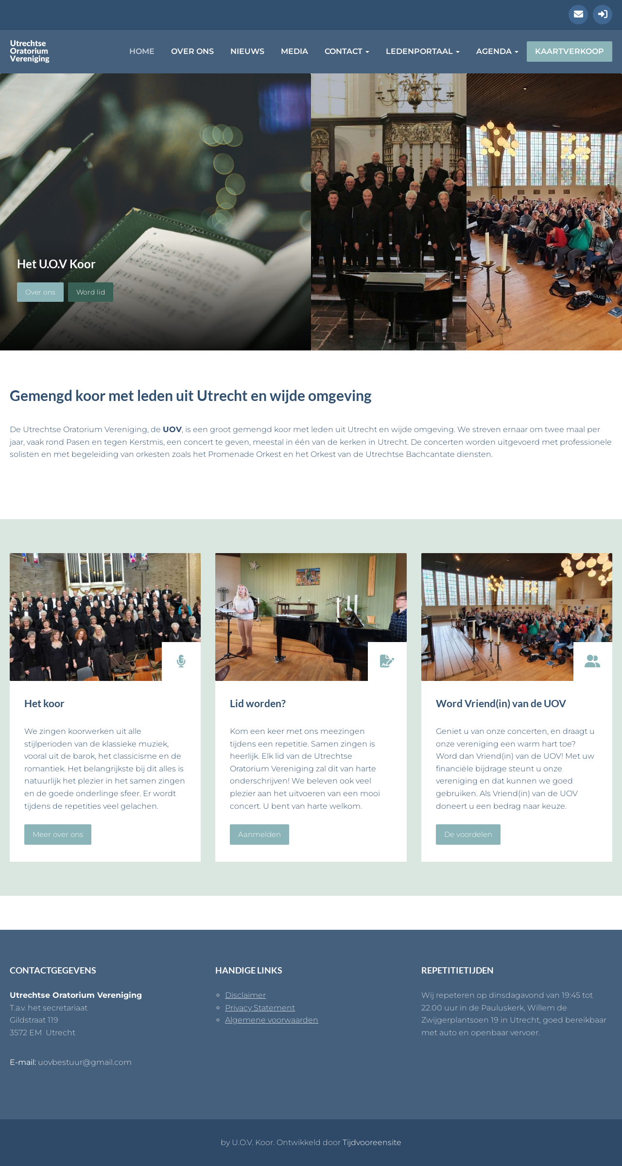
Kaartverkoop (569, 51)
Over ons (192, 51)
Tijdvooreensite (372, 1142)
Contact (347, 51)
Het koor (44, 703)
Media (294, 51)
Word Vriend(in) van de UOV (501, 703)
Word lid (90, 292)
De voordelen (468, 834)
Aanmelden (259, 834)
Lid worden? (258, 703)
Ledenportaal (423, 51)
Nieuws (247, 51)
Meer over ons (58, 834)
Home (142, 51)
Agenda (497, 51)
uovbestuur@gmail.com (85, 1062)
